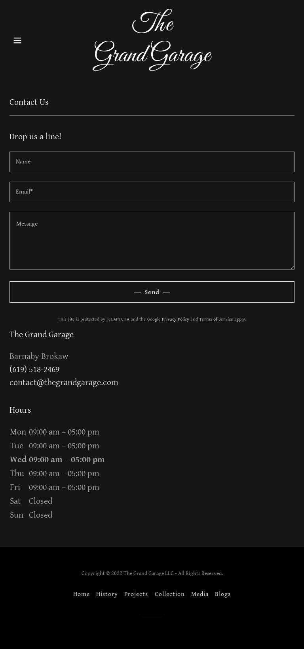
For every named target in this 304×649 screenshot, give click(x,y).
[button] (31, 40)
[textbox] (152, 162)
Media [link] (200, 594)
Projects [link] (136, 594)
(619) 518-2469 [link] (34, 369)
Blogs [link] (223, 594)
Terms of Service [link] (216, 319)
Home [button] (81, 594)
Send (152, 292)
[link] (152, 59)
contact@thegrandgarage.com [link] (64, 382)
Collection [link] (170, 594)
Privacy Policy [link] (175, 319)
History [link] (107, 594)
